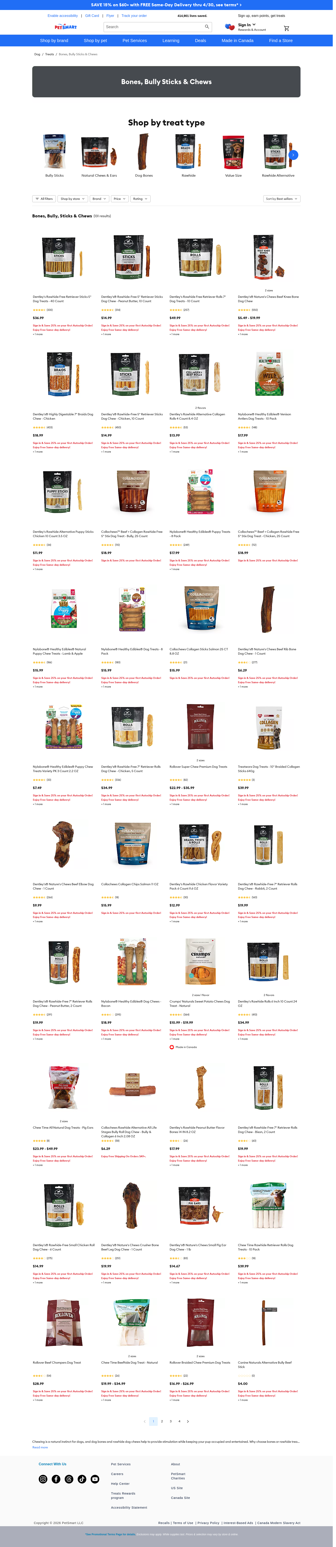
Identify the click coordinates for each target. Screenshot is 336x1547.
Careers (117, 1474)
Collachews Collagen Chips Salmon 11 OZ (129, 884)
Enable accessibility (63, 16)
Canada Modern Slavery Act (279, 1523)
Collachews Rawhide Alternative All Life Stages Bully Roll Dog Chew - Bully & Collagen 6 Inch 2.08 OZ (129, 1132)
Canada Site (180, 1498)
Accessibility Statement (129, 1507)
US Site (177, 1488)
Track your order (134, 16)
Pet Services (121, 1464)
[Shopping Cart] (292, 29)
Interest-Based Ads (239, 1523)
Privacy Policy (209, 1523)
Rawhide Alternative (278, 175)
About (175, 1464)
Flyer (110, 16)
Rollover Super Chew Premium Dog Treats (198, 767)
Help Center (120, 1483)
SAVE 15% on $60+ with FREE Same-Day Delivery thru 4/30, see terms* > (166, 4)
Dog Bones (144, 175)
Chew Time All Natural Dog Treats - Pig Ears (63, 1128)
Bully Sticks (54, 175)
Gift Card (92, 16)
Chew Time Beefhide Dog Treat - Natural (129, 1362)
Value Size (233, 175)
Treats (49, 54)
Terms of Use (183, 1523)
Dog (37, 54)
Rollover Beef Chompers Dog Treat (57, 1362)
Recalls (164, 1523)
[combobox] (158, 26)
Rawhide (189, 175)
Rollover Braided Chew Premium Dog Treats (200, 1362)
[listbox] (166, 155)
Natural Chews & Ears (99, 175)
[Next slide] (293, 155)
